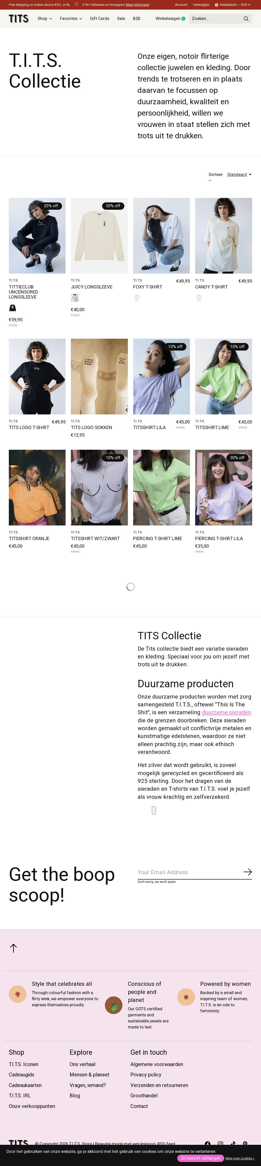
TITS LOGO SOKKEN (91, 427)
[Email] (195, 873)
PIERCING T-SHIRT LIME (157, 538)
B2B (136, 19)
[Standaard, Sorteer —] (239, 175)
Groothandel (144, 1095)
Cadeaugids (21, 1074)
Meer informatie (137, 4)
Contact (139, 1106)
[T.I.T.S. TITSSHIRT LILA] (161, 376)
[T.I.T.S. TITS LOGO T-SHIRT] (37, 376)
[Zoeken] (220, 19)
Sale (121, 19)
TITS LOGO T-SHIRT (29, 427)
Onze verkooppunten (32, 1106)
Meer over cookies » (239, 1158)
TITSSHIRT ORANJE (29, 538)
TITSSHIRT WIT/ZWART (95, 538)
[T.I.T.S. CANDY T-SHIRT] (223, 236)
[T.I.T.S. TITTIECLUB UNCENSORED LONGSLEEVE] (37, 236)
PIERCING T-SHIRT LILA (219, 538)
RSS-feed (166, 1144)
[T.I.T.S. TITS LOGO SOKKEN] (99, 376)
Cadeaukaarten (25, 1085)
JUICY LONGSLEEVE (91, 287)
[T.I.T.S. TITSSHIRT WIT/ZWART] (99, 487)
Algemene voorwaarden (156, 1064)
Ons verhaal (82, 1064)
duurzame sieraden (226, 712)
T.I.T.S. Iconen (23, 1064)
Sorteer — (216, 178)
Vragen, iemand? (88, 1085)
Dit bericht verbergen (200, 1158)
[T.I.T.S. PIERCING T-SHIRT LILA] (223, 487)
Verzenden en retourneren (159, 1085)
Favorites (71, 19)
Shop (45, 19)
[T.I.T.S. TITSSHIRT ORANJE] (37, 487)
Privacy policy (145, 1074)
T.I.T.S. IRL (20, 1095)
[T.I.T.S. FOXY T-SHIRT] (161, 236)
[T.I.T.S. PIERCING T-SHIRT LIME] (161, 487)
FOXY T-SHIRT (147, 287)
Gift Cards (99, 19)
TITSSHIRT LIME (212, 427)
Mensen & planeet (89, 1074)
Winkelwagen (172, 19)
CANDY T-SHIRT (211, 287)
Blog (75, 1095)
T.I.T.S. (14, 280)
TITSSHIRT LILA (149, 427)
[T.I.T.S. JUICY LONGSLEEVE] (99, 236)
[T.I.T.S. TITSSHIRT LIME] (223, 376)
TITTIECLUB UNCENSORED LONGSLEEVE (23, 292)
